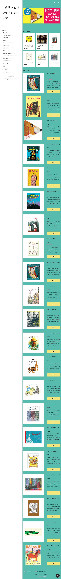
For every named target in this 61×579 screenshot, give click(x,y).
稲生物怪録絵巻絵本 (7, 61)
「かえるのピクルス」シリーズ (10, 55)
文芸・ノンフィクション (8, 42)
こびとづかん (6, 45)
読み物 (4, 40)
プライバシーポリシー (28, 571)
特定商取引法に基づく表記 (40, 571)
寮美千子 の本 (6, 50)
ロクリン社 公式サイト (7, 72)
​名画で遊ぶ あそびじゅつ (9, 58)
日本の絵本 (5, 32)
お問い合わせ (5, 69)
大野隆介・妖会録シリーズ (9, 53)
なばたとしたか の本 (8, 48)
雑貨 (4, 66)
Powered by (42, 576)
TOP (24, 6)
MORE (53, 91)
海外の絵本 (5, 37)
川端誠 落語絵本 (8, 35)
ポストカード (6, 63)
